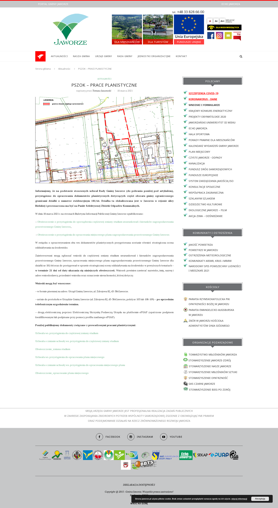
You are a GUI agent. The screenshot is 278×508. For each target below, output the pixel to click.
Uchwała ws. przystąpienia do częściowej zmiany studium (66, 333)
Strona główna (43, 68)
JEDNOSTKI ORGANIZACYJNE (154, 56)
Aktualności (64, 68)
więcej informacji (239, 499)
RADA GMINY (124, 56)
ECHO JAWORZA (230, 4)
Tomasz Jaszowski (101, 90)
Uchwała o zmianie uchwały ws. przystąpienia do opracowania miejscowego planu (80, 365)
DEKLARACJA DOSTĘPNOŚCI (139, 484)
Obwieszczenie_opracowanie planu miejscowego (62, 373)
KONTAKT (181, 56)
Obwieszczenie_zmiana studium (52, 349)
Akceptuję (260, 499)
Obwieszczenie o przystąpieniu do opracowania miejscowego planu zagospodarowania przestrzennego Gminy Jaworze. (104, 234)
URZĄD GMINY (103, 56)
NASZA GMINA (81, 56)
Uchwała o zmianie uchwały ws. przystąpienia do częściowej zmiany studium (77, 341)
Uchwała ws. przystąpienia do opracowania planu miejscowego (69, 357)
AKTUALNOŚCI (59, 56)
